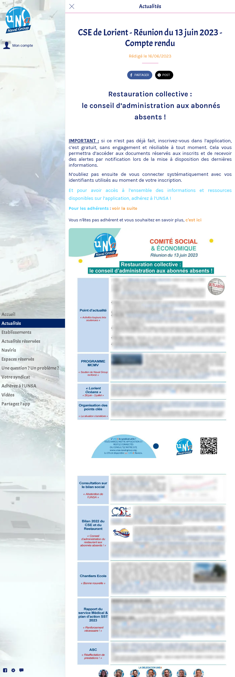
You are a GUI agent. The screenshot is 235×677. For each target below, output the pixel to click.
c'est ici (193, 220)
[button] (18, 45)
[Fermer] (71, 6)
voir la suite (124, 208)
